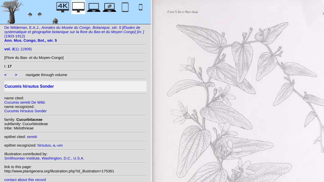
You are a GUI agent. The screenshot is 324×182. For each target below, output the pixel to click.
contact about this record (25, 179)
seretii (32, 136)
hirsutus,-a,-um (50, 145)
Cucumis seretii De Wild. (25, 102)
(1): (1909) (18, 49)
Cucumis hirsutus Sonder (25, 111)
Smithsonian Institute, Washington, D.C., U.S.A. (44, 158)
